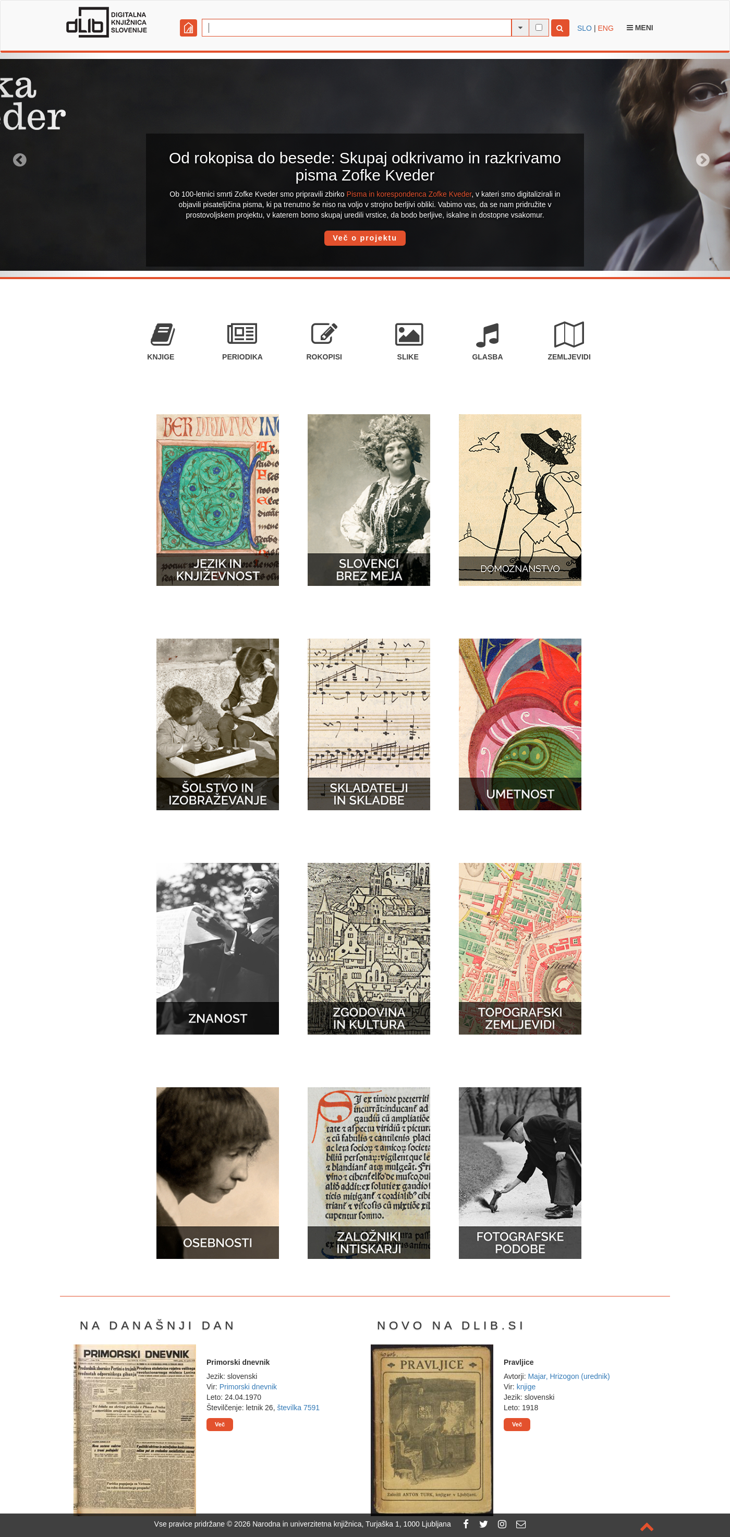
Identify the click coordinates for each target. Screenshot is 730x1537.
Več (220, 1424)
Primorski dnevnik (248, 1387)
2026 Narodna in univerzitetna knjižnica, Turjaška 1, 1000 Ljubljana (342, 1524)
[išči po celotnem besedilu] (539, 27)
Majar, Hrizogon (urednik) (569, 1376)
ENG (605, 28)
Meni (640, 27)
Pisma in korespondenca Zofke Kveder (409, 194)
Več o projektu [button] (365, 238)
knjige (526, 1387)
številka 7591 (298, 1407)
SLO (584, 28)
